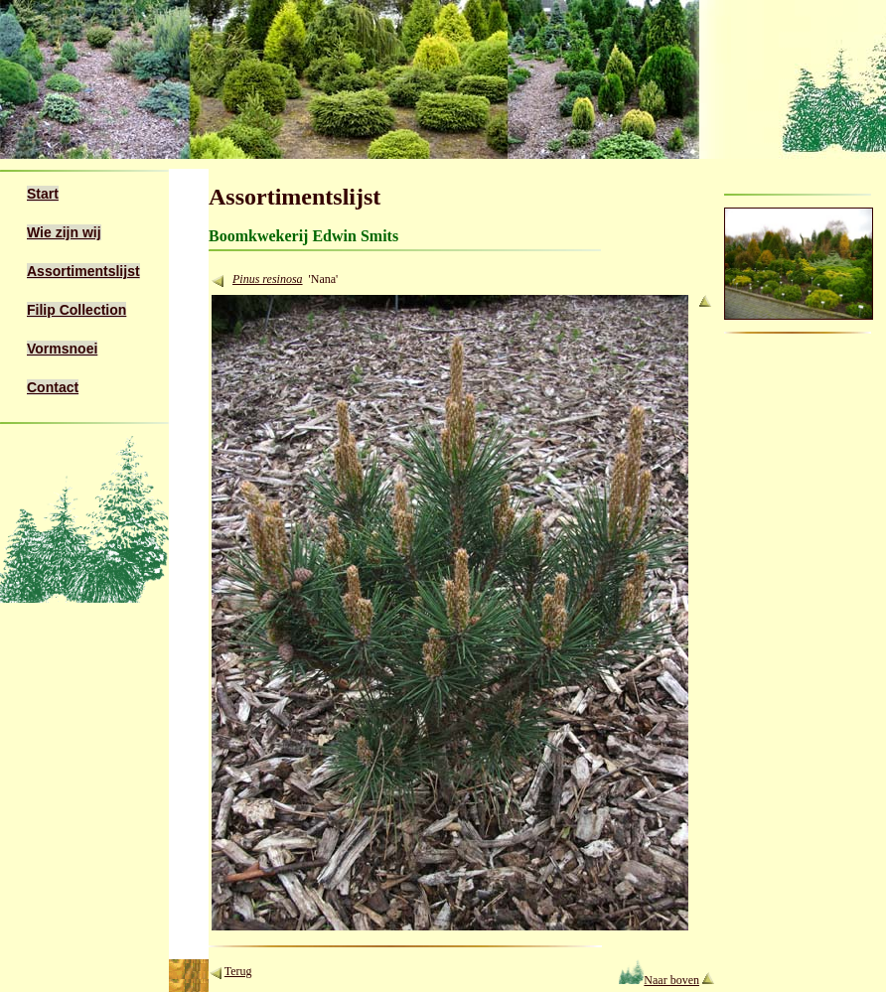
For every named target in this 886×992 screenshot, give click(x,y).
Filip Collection (76, 310)
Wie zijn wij (64, 232)
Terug (238, 971)
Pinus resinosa (267, 279)
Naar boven (659, 980)
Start (43, 194)
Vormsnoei (62, 348)
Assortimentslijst (83, 271)
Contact (52, 387)
